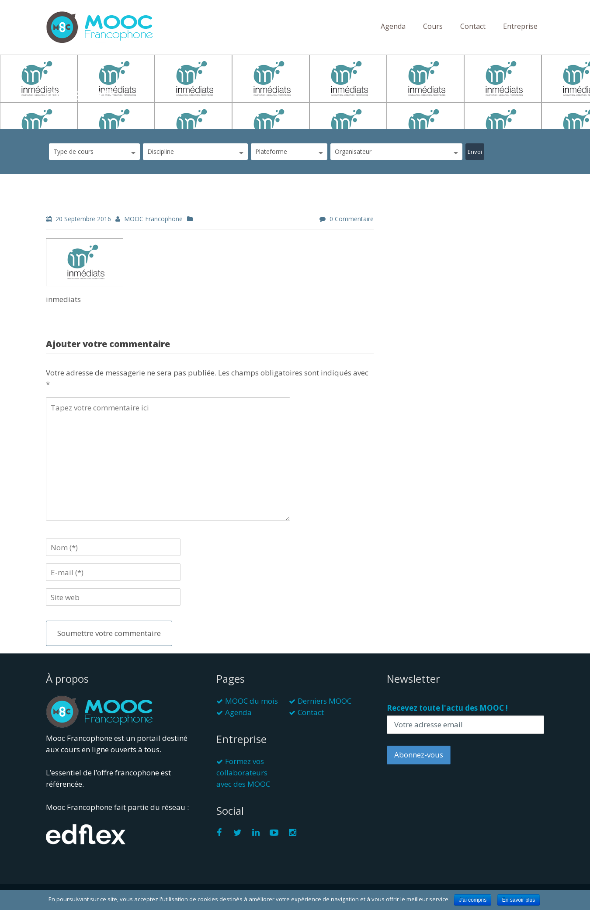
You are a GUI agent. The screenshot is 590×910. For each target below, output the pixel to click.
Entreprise (520, 26)
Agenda (393, 26)
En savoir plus (518, 900)
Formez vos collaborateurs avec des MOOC (243, 772)
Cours (433, 26)
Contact (473, 26)
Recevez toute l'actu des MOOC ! (447, 708)
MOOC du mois (251, 701)
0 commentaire (352, 219)
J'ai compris (472, 900)
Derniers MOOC (324, 701)
